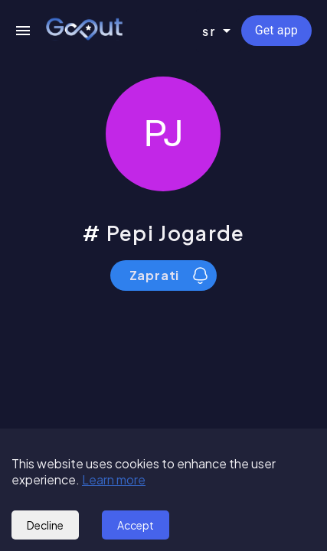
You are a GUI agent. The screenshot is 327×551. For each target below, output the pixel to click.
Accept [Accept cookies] (135, 525)
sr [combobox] (209, 31)
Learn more (114, 479)
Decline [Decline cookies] (45, 525)
